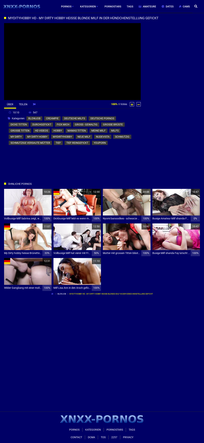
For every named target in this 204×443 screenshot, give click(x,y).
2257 (114, 437)
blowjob (34, 118)
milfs (115, 130)
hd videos (41, 130)
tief (58, 142)
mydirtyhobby (62, 136)
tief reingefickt (77, 142)
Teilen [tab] (23, 104)
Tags (132, 429)
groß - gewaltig (86, 124)
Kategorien (93, 429)
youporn (100, 142)
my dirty (16, 136)
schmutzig (122, 136)
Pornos (74, 429)
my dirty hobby (37, 136)
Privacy (128, 437)
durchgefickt (41, 124)
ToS (103, 437)
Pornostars (115, 429)
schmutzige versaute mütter (30, 142)
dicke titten (19, 124)
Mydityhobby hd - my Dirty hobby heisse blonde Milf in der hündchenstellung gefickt (111, 294)
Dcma (91, 437)
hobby (57, 130)
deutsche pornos (102, 118)
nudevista (102, 136)
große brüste (113, 124)
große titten (20, 130)
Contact (76, 437)
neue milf (83, 136)
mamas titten (77, 130)
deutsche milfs (74, 118)
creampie (52, 118)
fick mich (63, 124)
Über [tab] (10, 104)
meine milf (98, 130)
